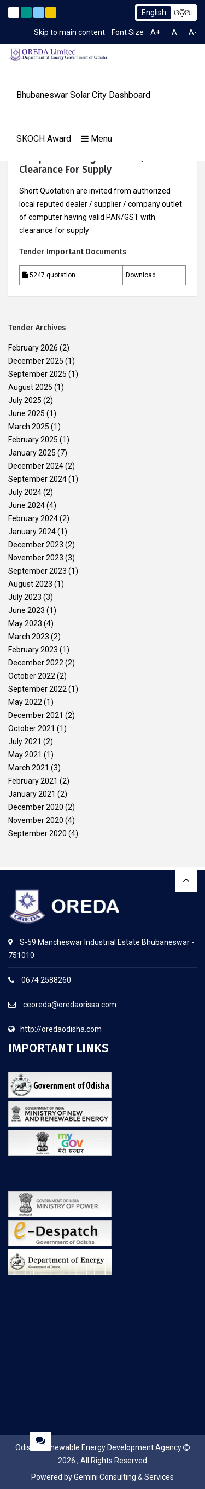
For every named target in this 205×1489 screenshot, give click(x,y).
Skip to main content (69, 32)
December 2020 (35, 807)
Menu (96, 138)
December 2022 (35, 662)
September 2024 (37, 479)
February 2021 (33, 780)
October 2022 (31, 675)
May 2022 (25, 702)
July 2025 (25, 400)
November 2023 (35, 557)
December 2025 (35, 361)
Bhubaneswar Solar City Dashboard (83, 95)
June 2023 (26, 610)
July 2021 (25, 741)
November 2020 (35, 820)
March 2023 (28, 636)
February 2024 (33, 518)
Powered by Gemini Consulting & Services (102, 1477)
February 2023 (33, 649)
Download (141, 275)
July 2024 (25, 492)
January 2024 (32, 531)
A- (193, 32)
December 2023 (35, 544)
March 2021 (28, 767)
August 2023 (30, 584)
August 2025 (30, 387)
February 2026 (33, 347)
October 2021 (31, 728)
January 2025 (32, 452)
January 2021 (32, 794)
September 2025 (37, 374)
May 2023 (25, 623)
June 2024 (26, 505)
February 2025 (33, 439)
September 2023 (37, 571)
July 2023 (25, 597)
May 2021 (25, 754)
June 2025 (26, 413)
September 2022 (37, 689)
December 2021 (35, 715)
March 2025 (28, 426)
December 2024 (35, 466)
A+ (155, 32)
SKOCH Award (43, 138)
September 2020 (37, 833)
